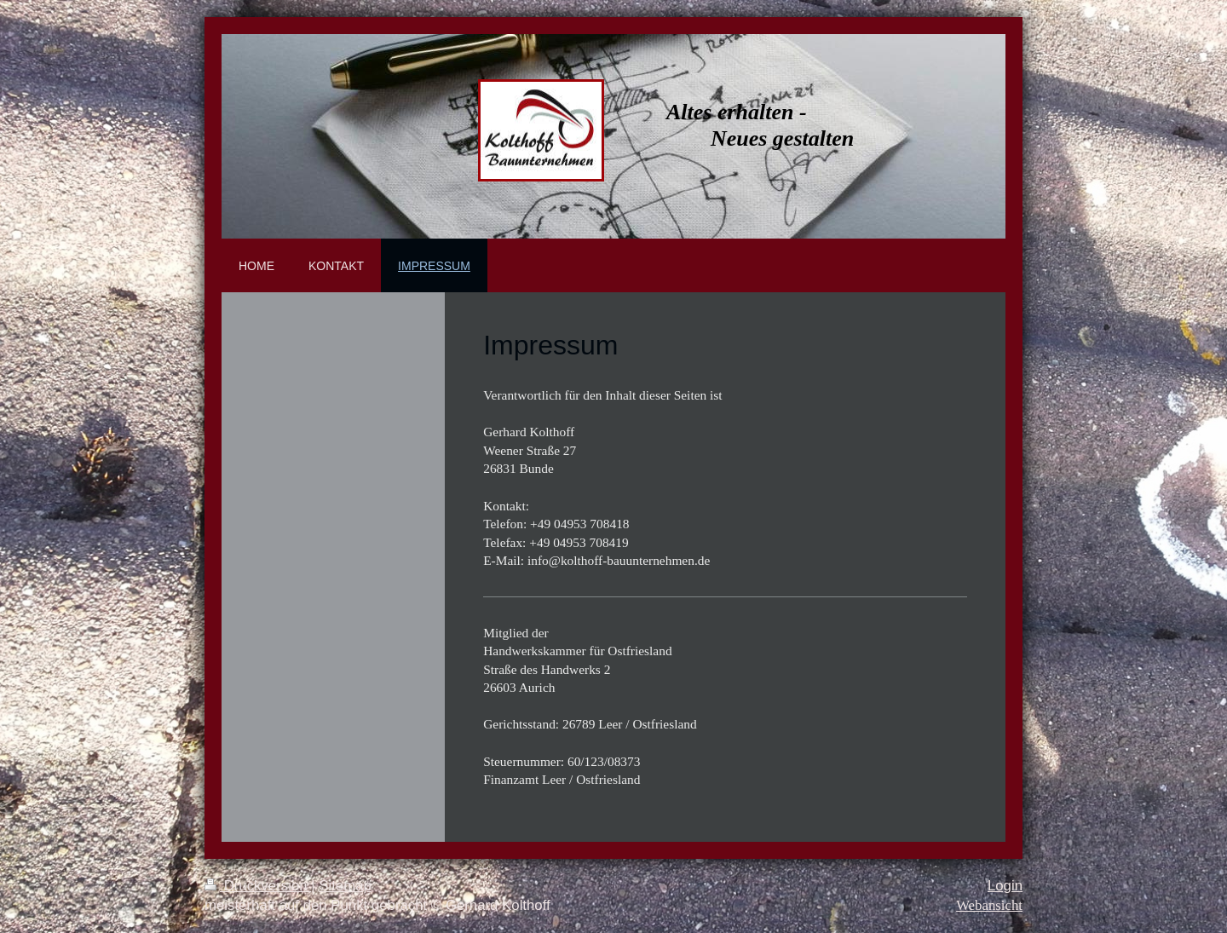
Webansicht (989, 905)
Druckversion (257, 886)
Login (1005, 886)
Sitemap (345, 886)
